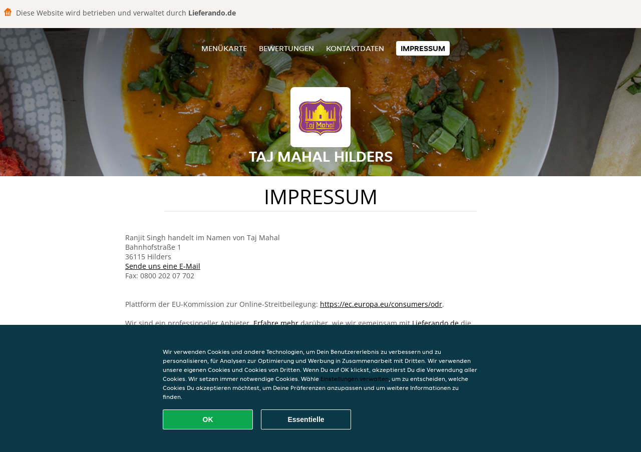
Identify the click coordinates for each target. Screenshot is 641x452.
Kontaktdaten (355, 48)
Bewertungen (286, 48)
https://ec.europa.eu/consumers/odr (381, 304)
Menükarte (224, 48)
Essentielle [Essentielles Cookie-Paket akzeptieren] (305, 419)
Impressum (423, 48)
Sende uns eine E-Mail (162, 266)
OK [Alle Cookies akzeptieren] (208, 419)
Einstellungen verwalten (354, 378)
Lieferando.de (435, 323)
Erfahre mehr (275, 323)
